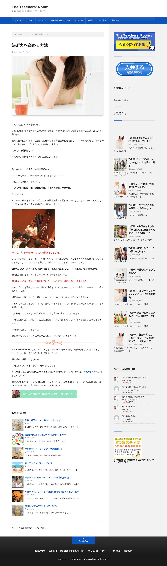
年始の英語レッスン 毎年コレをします (43, 420)
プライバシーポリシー (98, 551)
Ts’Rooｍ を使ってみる (60, 20)
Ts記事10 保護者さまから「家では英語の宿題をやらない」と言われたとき (142, 229)
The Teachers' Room (30, 7)
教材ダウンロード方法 (97, 20)
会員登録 (79, 20)
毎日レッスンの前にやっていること (41, 506)
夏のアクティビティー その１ (38, 463)
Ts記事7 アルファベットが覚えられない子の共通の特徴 (142, 294)
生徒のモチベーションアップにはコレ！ (43, 449)
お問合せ (128, 551)
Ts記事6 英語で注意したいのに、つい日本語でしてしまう (142, 316)
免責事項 (53, 551)
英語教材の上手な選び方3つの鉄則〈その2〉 (46, 435)
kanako (125, 383)
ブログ (27, 52)
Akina (125, 392)
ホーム (30, 20)
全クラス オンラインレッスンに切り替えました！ (48, 477)
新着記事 (115, 20)
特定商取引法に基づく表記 (72, 551)
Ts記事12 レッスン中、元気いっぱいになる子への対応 (142, 162)
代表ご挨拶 (40, 551)
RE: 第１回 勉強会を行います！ (135, 378)
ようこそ (18, 20)
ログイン (42, 20)
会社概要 (116, 551)
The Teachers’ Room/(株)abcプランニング (90, 559)
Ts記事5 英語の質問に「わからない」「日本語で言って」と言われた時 (142, 337)
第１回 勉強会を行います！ (133, 397)
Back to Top (83, 541)
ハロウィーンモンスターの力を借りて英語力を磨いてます (52, 492)
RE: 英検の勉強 (128, 406)
